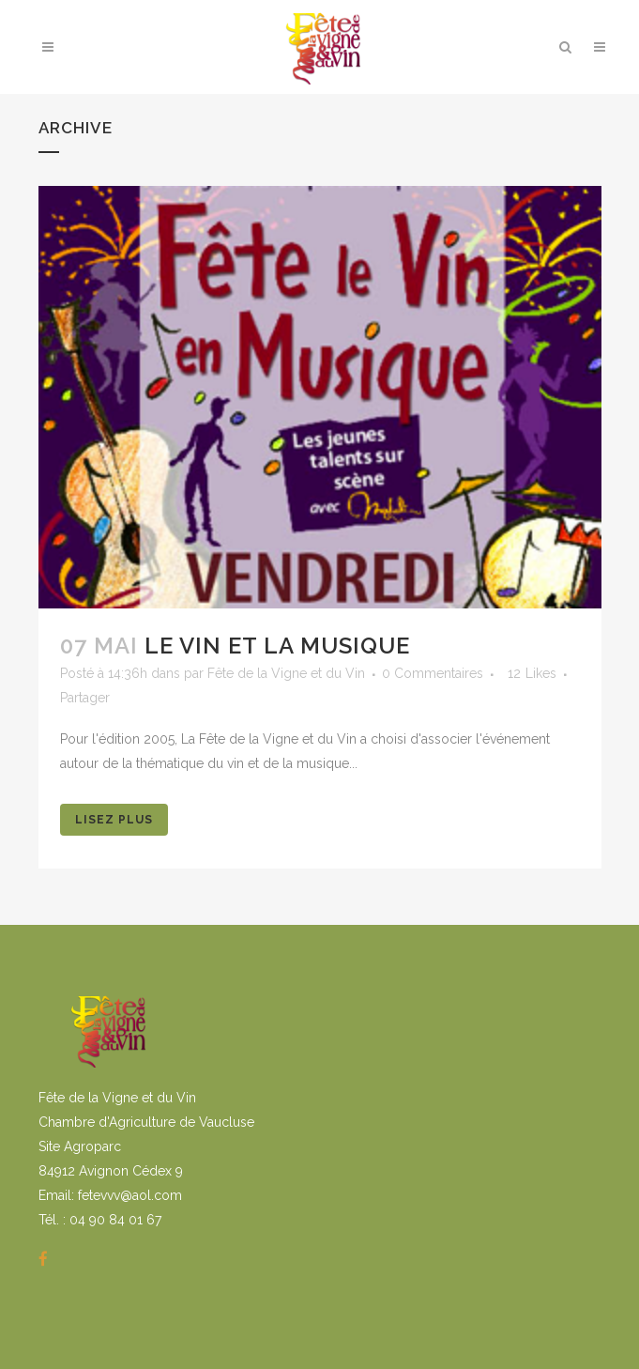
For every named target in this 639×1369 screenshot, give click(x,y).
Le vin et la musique (277, 645)
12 (532, 673)
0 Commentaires (432, 673)
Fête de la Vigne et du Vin (286, 673)
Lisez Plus (114, 819)
